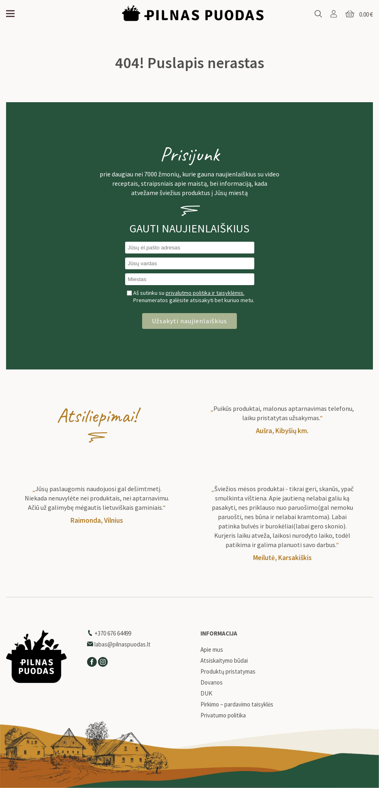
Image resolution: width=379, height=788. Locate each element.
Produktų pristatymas (228, 671)
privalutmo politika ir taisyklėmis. (205, 292)
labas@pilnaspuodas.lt (119, 644)
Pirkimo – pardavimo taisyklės (236, 704)
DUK (206, 693)
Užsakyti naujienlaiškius (189, 321)
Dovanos (211, 682)
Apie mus (211, 649)
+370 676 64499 (109, 633)
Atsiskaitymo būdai (224, 660)
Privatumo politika (223, 715)
